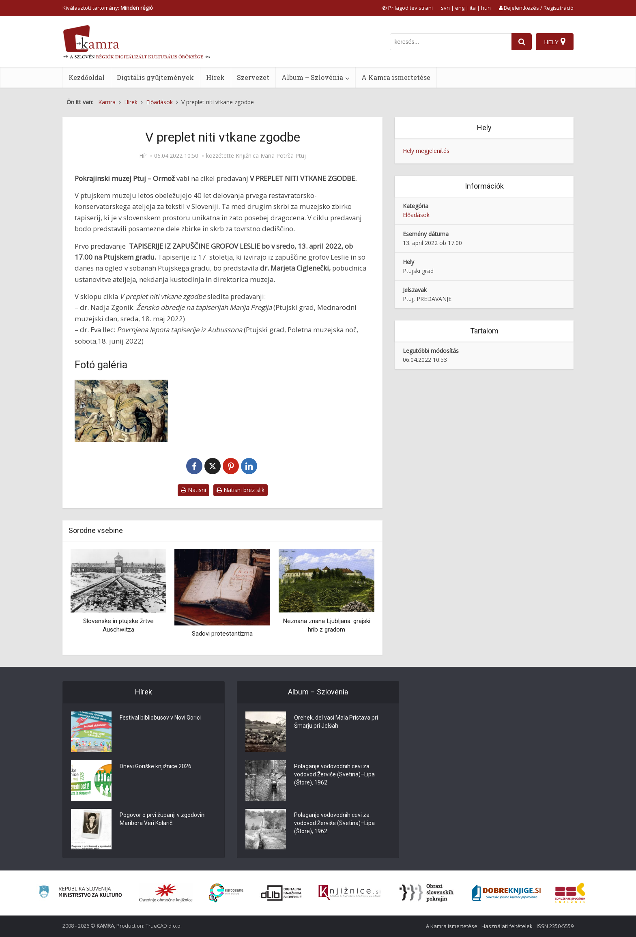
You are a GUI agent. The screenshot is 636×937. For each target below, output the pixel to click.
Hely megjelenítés (426, 151)
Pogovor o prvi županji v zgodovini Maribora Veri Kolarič (163, 819)
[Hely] (555, 41)
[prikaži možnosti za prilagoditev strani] (407, 7)
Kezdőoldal (87, 77)
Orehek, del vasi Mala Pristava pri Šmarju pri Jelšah (336, 721)
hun (486, 7)
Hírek (215, 77)
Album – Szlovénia (312, 77)
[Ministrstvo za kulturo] (80, 893)
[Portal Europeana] (226, 893)
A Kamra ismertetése (395, 77)
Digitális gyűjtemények (155, 77)
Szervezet (253, 77)
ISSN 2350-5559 (555, 926)
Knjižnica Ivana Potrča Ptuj (271, 155)
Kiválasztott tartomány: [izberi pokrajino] (107, 7)
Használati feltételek (507, 926)
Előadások (416, 215)
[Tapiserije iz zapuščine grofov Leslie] (121, 411)
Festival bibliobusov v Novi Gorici (160, 717)
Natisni (193, 490)
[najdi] (521, 41)
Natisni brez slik (240, 490)
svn (445, 7)
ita (473, 7)
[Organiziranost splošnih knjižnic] (166, 893)
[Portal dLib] (281, 893)
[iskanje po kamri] (450, 41)
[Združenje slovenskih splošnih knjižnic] (349, 893)
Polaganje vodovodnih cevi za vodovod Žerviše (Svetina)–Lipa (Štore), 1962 (334, 774)
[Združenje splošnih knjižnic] (570, 893)
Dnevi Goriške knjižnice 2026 (155, 766)
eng (459, 7)
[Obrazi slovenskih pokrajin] (426, 893)
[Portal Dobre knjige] (506, 893)
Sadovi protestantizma (222, 633)
